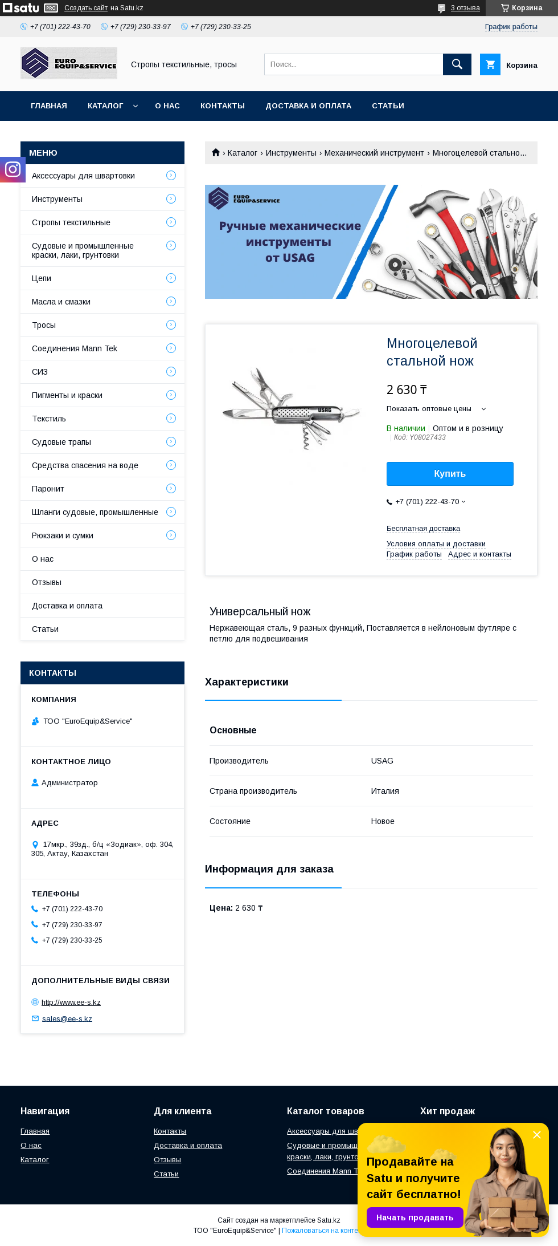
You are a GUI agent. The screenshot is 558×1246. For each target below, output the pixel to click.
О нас (167, 106)
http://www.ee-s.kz (71, 1002)
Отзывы (46, 582)
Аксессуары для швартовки (83, 175)
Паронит (48, 488)
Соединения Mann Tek (74, 348)
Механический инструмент (374, 152)
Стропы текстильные (71, 222)
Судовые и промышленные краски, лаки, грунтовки (83, 250)
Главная (49, 106)
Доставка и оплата (308, 106)
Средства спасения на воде (85, 465)
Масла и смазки (61, 301)
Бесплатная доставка (423, 528)
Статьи (388, 106)
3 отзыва (465, 8)
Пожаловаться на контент (323, 1231)
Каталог (105, 106)
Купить (450, 473)
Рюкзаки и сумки (62, 535)
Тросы (44, 325)
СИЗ (40, 371)
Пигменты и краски (67, 395)
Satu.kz (328, 1220)
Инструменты (291, 152)
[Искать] (457, 64)
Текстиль (49, 418)
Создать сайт (86, 8)
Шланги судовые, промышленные (95, 512)
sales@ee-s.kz (67, 1018)
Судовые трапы (61, 442)
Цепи (41, 278)
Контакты (222, 106)
